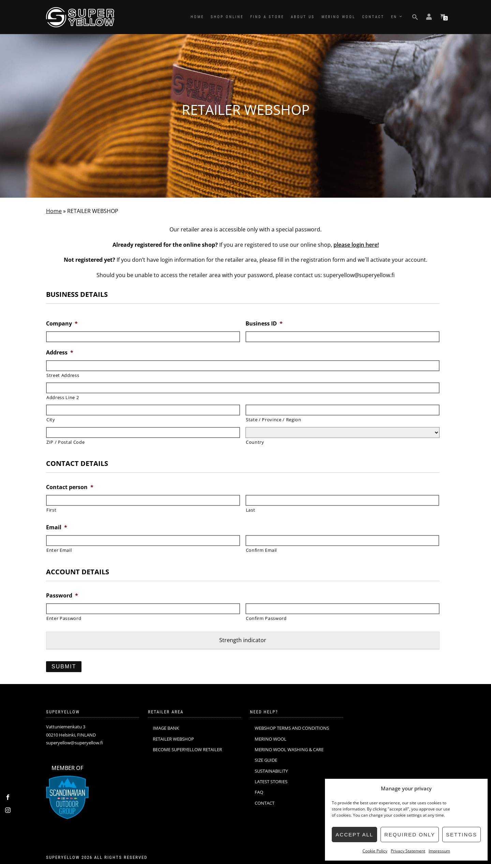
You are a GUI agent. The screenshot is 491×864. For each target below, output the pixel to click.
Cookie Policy (374, 851)
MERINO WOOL (338, 17)
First (51, 510)
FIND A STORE (267, 17)
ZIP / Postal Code (65, 442)
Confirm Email (261, 550)
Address (59, 352)
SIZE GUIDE (266, 760)
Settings (461, 834)
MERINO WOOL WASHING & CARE (289, 749)
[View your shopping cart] (442, 17)
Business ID (264, 323)
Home (54, 211)
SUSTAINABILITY (271, 771)
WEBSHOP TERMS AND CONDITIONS (292, 728)
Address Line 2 (62, 397)
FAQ (259, 792)
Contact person (69, 487)
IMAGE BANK (166, 728)
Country (255, 442)
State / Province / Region (273, 419)
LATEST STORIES (271, 781)
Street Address (62, 375)
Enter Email (59, 550)
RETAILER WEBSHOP (173, 739)
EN (394, 17)
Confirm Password (266, 618)
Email (56, 527)
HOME (197, 17)
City (50, 419)
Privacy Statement (408, 851)
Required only (409, 834)
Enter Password (63, 618)
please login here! (356, 244)
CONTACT (373, 17)
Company (62, 323)
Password (62, 595)
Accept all (354, 834)
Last (250, 510)
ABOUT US (303, 17)
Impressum (439, 851)
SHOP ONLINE (227, 17)
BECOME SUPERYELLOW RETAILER (187, 749)
